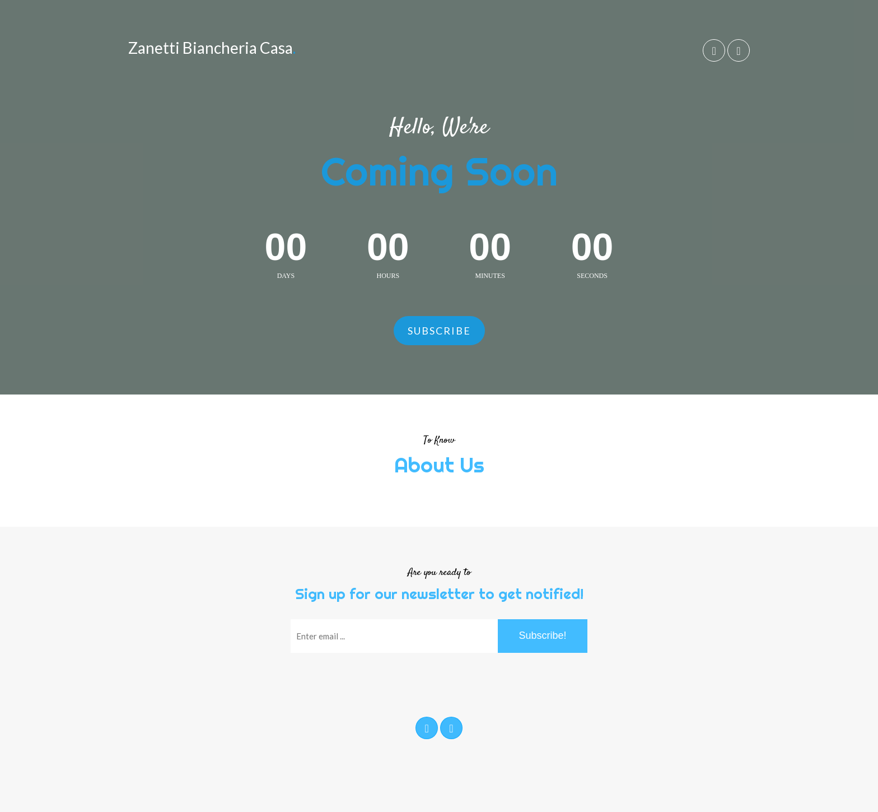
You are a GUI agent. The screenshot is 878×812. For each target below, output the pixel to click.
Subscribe (439, 330)
